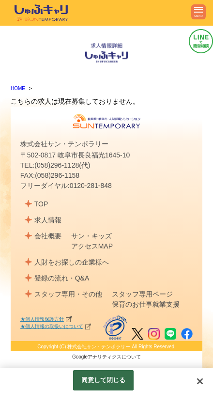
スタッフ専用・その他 (68, 294)
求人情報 (47, 220)
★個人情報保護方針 (42, 319)
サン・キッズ (91, 236)
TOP (41, 204)
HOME (18, 88)
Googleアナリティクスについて (106, 356)
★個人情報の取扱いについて (51, 326)
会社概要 (47, 236)
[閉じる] (200, 381)
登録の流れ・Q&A (62, 278)
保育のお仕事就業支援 (146, 304)
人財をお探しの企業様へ (71, 262)
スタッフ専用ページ (142, 294)
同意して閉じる (103, 380)
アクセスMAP (92, 246)
